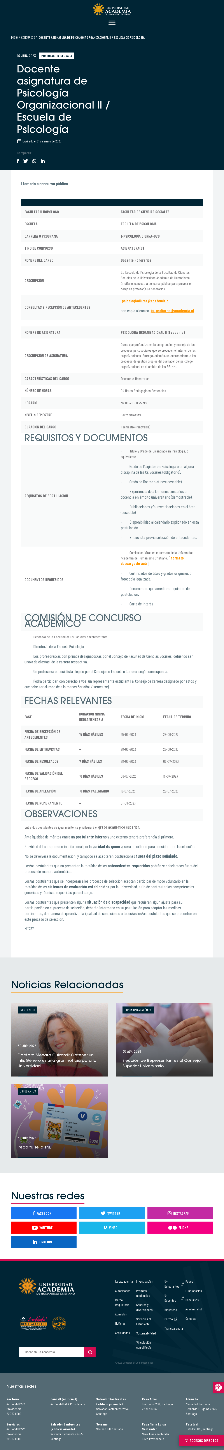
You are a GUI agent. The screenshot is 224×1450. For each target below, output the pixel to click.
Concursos (28, 37)
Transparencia (173, 1328)
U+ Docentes (174, 1297)
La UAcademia (124, 1281)
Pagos (189, 1281)
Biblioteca (170, 1310)
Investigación (144, 1281)
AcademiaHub (194, 1309)
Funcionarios (194, 1291)
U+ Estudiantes (174, 1283)
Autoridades (122, 1291)
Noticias (120, 1323)
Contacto (191, 1318)
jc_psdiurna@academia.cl (172, 310)
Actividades (122, 1333)
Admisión (121, 1314)
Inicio (14, 37)
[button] (218, 1387)
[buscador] (51, 1352)
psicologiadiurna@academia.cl (145, 300)
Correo (170, 1319)
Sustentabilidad (146, 1333)
